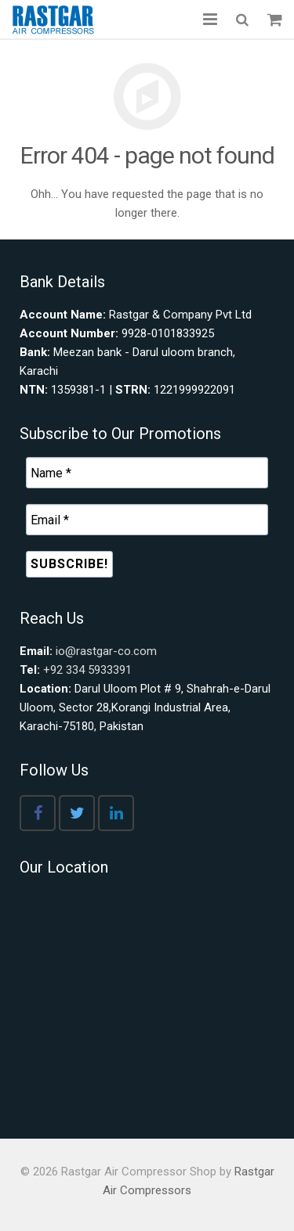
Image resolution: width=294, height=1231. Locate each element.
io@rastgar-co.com (106, 651)
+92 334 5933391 (87, 670)
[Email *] (147, 519)
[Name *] (147, 472)
